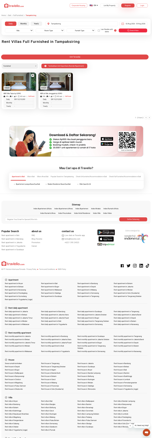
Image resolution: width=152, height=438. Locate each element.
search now (133, 30)
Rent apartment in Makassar (51, 290)
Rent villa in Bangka (48, 404)
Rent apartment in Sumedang (16, 296)
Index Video (107, 213)
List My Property (109, 5)
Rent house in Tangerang (50, 363)
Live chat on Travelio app (73, 235)
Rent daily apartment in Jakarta (16, 311)
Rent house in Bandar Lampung (89, 373)
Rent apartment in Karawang (15, 290)
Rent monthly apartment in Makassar (18, 351)
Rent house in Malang (49, 383)
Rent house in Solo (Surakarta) (52, 389)
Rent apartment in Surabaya (12, 250)
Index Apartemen (82, 209)
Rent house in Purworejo (50, 386)
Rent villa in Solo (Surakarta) (124, 423)
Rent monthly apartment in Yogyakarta (55, 351)
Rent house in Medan (85, 383)
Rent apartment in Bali (10, 235)
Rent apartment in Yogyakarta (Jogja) (19, 299)
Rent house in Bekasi (121, 367)
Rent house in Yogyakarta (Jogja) (126, 389)
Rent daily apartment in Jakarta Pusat (55, 318)
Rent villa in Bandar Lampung (124, 401)
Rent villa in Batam (11, 407)
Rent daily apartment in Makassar (17, 324)
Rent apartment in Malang (87, 290)
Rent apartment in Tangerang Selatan (127, 296)
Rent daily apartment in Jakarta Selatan (92, 315)
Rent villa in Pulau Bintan (50, 420)
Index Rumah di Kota (111, 209)
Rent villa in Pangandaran (14, 420)
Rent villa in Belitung (48, 407)
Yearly (36, 24)
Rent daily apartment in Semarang (90, 324)
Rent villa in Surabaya (85, 427)
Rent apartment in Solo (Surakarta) (126, 293)
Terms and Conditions (47, 269)
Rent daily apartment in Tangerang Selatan (93, 321)
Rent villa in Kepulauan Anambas (17, 414)
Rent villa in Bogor (120, 407)
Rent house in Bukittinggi (123, 376)
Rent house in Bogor (12, 370)
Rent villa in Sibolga (85, 423)
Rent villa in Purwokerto (122, 420)
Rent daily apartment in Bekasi (16, 315)
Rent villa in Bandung (12, 404)
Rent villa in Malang (48, 417)
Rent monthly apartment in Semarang (91, 351)
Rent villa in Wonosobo (122, 427)
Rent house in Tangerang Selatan (53, 367)
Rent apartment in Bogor (50, 287)
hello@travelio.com (71, 239)
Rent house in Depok (12, 367)
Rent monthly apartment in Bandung (54, 336)
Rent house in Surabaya (86, 367)
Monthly (23, 24)
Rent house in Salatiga (86, 386)
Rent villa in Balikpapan (86, 401)
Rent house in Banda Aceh (50, 373)
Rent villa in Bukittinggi (13, 411)
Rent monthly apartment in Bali (52, 346)
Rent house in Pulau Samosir (15, 386)
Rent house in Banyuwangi (14, 376)
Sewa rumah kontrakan (13, 363)
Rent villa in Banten (84, 404)
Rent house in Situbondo (14, 389)
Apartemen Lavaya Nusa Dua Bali (28, 184)
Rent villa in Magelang (13, 417)
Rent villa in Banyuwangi (122, 404)
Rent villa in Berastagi (85, 407)
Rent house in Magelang (13, 383)
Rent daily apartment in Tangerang (126, 311)
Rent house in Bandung (122, 363)
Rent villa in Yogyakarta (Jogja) (16, 430)
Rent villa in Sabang (12, 423)
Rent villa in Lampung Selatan (88, 414)
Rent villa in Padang (85, 417)
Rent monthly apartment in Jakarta (18, 336)
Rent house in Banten (121, 373)
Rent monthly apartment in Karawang (127, 351)
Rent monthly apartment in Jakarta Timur (20, 343)
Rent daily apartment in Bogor (88, 318)
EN (95, 5)
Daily (11, 24)
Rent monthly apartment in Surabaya (91, 336)
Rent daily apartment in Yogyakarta (54, 324)
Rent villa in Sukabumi (49, 427)
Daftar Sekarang (133, 219)
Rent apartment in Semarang (88, 293)
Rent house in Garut (48, 379)
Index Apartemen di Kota (43, 209)
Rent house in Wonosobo (87, 389)
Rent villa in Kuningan (49, 414)
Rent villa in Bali (46, 401)
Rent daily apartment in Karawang (126, 324)
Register (128, 5)
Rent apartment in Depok (87, 287)
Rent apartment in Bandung (12, 239)
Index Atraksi (96, 209)
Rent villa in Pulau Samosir (87, 420)
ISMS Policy (62, 269)
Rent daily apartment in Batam (125, 321)
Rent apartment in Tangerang (88, 296)
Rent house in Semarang (123, 386)
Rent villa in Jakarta (121, 411)
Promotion (36, 242)
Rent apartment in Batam (123, 283)
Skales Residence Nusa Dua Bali (59, 184)
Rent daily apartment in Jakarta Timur (19, 318)
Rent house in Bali (120, 370)
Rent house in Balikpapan (14, 373)
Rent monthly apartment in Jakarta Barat (129, 339)
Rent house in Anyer (85, 370)
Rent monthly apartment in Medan (17, 346)
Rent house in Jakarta (85, 363)
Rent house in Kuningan (86, 379)
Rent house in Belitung (86, 376)
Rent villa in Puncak (48, 430)
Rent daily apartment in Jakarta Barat (127, 315)
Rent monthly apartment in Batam (126, 346)
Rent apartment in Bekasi (14, 287)
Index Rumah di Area (47, 213)
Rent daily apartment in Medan (16, 321)
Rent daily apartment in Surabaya (90, 311)
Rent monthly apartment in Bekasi (17, 339)
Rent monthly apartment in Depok (126, 343)
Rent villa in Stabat (11, 427)
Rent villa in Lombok (121, 414)
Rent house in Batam (48, 376)
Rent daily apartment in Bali (51, 321)
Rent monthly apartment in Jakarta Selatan (93, 339)
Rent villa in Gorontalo (85, 411)
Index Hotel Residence (82, 213)
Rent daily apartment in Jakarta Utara (55, 315)
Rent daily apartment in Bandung (53, 311)
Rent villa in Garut (47, 411)
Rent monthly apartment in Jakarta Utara (56, 339)
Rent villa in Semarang (49, 423)
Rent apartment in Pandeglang (16, 293)
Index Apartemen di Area (63, 209)
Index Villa (96, 213)
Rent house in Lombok (122, 379)
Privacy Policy (31, 269)
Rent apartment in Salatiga (51, 293)
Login (142, 5)
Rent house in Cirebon (13, 379)
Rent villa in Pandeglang (122, 417)
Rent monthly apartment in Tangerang (128, 336)
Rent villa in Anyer (11, 401)
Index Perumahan (64, 213)
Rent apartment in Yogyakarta (13, 246)
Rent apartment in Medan (123, 290)
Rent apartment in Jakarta (11, 242)
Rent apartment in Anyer (14, 283)
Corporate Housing (78, 5)
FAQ (33, 235)
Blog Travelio (37, 239)
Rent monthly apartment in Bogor (90, 343)
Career (34, 246)
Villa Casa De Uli (85, 184)
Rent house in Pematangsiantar (125, 383)
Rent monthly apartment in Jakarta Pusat (56, 343)
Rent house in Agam (48, 370)
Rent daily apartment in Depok (125, 318)
